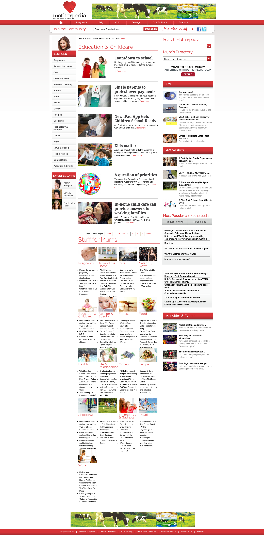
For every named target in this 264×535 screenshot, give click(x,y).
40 (123, 234)
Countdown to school (133, 57)
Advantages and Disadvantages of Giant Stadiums (127, 331)
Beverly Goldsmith (69, 194)
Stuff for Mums (160, 22)
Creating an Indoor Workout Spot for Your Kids (127, 323)
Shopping (59, 121)
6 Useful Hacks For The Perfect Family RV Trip (148, 424)
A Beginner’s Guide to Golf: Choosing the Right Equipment (108, 424)
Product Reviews (175, 221)
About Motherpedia (87, 531)
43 (138, 234)
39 (118, 234)
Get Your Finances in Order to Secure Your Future (128, 390)
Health (57, 102)
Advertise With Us (168, 531)
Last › (148, 234)
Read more (121, 71)
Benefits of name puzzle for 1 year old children (87, 339)
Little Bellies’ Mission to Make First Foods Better (148, 379)
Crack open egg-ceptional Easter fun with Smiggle (87, 435)
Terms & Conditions (108, 531)
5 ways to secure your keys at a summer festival (147, 443)
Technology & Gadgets (61, 128)
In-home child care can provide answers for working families (135, 208)
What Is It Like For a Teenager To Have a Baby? (87, 283)
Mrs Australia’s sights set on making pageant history (148, 278)
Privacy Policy (126, 531)
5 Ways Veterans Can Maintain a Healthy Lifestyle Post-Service (109, 381)
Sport (102, 414)
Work (56, 141)
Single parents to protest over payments (135, 89)
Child (117, 22)
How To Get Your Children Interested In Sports (108, 440)
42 (133, 234)
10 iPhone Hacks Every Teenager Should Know (127, 424)
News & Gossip (62, 148)
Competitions (61, 160)
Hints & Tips (199, 221)
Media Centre (186, 531)
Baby (101, 22)
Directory (183, 22)
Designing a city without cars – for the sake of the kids (128, 272)
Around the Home (63, 66)
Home (81, 38)
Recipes (58, 115)
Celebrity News (61, 78)
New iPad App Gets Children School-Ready (135, 118)
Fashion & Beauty (63, 84)
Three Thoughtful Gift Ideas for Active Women (128, 339)
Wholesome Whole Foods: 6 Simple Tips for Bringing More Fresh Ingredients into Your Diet (148, 344)
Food (56, 96)
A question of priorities (135, 174)
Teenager (136, 22)
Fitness (57, 90)
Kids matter (125, 145)
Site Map (200, 531)
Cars (56, 72)
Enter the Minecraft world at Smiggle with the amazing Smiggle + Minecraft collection (87, 445)
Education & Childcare (109, 38)
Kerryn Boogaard (68, 184)
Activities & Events (63, 166)
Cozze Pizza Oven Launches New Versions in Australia (148, 334)
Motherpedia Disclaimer (146, 531)
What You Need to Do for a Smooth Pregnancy (88, 291)
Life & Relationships (108, 365)
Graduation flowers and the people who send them (108, 373)
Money (57, 108)
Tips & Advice (61, 154)
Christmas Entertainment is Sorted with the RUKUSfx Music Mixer (126, 435)
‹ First (108, 234)
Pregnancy (81, 22)
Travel (57, 135)
